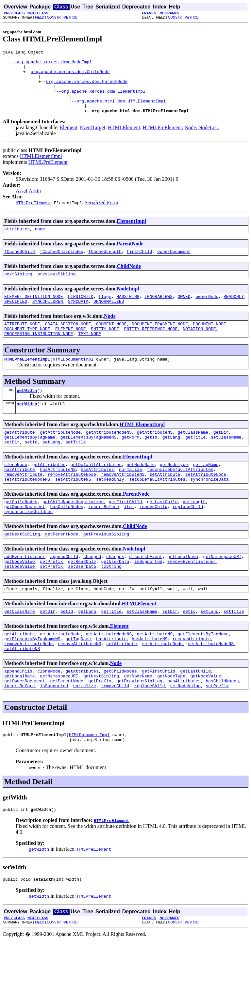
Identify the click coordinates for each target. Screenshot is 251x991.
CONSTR (53, 17)
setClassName (226, 462)
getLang (171, 462)
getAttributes (48, 492)
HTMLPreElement (162, 140)
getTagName (205, 492)
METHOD (70, 17)
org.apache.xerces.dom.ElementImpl (103, 100)
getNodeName (140, 492)
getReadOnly (82, 597)
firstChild (139, 266)
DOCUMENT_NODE (209, 342)
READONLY (234, 313)
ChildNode (129, 281)
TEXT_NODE (89, 354)
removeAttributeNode (72, 503)
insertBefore (103, 539)
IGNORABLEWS (158, 313)
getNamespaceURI (222, 592)
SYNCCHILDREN (47, 319)
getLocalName (182, 592)
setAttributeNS (73, 509)
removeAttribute (23, 503)
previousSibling (56, 289)
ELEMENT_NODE (70, 348)
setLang (51, 468)
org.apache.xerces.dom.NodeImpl (53, 65)
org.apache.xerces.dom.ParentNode (87, 88)
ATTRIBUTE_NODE (22, 342)
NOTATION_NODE (199, 348)
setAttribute (165, 503)
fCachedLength (104, 266)
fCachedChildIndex (61, 266)
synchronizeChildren (28, 545)
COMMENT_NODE (111, 342)
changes (115, 592)
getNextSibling (22, 568)
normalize (130, 498)
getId (150, 462)
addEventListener (24, 592)
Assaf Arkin (28, 203)
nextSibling (18, 289)
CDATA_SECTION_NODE (68, 342)
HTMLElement (124, 140)
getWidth (27, 413)
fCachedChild (19, 266)
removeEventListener (191, 597)
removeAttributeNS (122, 503)
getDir (221, 456)
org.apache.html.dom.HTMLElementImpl (121, 112)
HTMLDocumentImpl (73, 380)
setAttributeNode (205, 503)
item (129, 539)
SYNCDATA (78, 319)
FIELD (39, 17)
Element (68, 140)
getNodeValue (19, 597)
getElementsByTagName (29, 462)
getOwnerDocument (24, 539)
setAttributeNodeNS (27, 509)
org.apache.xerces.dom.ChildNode (70, 76)
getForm (131, 462)
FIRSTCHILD (80, 313)
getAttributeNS (155, 456)
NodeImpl (128, 304)
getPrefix (51, 597)
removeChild (153, 539)
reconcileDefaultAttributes (180, 498)
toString (111, 603)
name (40, 242)
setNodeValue (19, 603)
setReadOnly (110, 509)
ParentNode (130, 257)
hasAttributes (97, 498)
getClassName (192, 456)
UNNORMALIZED (108, 319)
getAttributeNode (60, 456)
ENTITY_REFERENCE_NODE (151, 348)
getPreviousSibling (106, 568)
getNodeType (174, 492)
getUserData (115, 597)
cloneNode (15, 492)
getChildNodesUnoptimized (73, 533)
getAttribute (19, 456)
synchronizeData (209, 509)
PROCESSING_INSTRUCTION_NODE (38, 354)
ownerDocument (173, 266)
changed (92, 592)
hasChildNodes (66, 539)
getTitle (195, 462)
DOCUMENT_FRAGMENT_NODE (160, 342)
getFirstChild (125, 533)
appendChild (64, 592)
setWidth (27, 427)
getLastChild (162, 533)
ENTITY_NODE (105, 348)
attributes (17, 242)
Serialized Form (101, 215)
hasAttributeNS (57, 498)
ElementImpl (131, 234)
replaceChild (188, 539)
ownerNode (206, 313)
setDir (12, 468)
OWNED (184, 313)
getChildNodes (20, 533)
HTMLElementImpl (41, 169)
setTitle (75, 468)
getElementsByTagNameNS (88, 462)
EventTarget (92, 140)
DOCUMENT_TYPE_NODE (27, 348)
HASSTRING (127, 313)
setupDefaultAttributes (157, 509)
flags (105, 313)
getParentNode (61, 568)
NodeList (208, 140)
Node (190, 140)
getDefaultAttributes (96, 492)
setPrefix (51, 603)
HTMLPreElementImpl (27, 380)
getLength (194, 533)
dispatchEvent (145, 592)
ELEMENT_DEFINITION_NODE (33, 313)
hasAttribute (19, 498)
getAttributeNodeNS (109, 456)
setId (31, 468)
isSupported (148, 597)
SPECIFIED (15, 319)
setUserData (82, 603)
